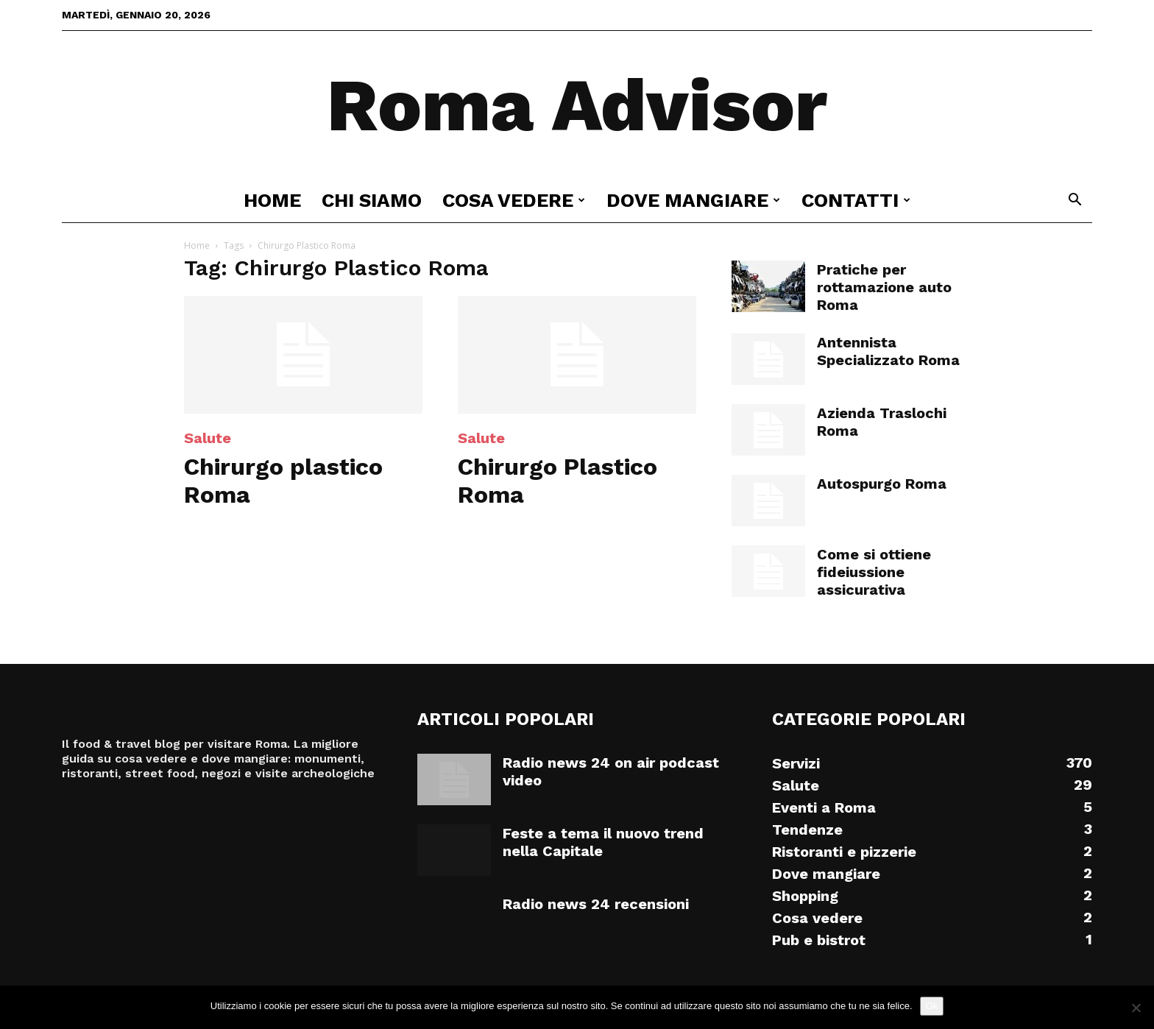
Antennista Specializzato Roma (888, 351)
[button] (1074, 201)
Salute (207, 438)
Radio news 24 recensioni (596, 904)
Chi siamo (372, 200)
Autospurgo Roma (881, 483)
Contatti (855, 200)
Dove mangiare (693, 200)
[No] (1135, 1007)
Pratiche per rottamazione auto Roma (884, 287)
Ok (932, 1005)
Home (272, 200)
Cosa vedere (513, 200)
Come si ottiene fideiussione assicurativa (874, 571)
